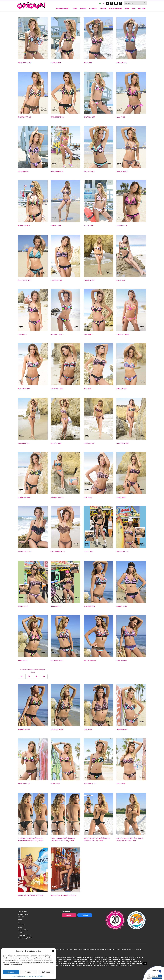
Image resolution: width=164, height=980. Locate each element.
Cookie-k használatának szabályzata (21, 976)
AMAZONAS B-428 (122, 334)
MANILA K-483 (23, 606)
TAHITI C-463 (55, 783)
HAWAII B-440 (121, 497)
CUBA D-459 (88, 729)
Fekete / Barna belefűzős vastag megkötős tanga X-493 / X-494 (63, 839)
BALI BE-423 (120, 280)
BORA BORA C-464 (90, 783)
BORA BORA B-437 (24, 497)
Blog (19, 922)
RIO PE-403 (88, 62)
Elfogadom (11, 972)
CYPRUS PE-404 (121, 62)
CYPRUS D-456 (121, 660)
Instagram (69, 915)
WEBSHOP (21, 917)
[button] (53, 951)
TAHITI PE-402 (56, 62)
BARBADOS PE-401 (24, 62)
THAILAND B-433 (23, 443)
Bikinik (20, 919)
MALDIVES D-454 (56, 660)
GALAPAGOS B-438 (57, 497)
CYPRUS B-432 (121, 388)
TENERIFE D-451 (89, 606)
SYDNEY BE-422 (89, 280)
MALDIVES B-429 (23, 388)
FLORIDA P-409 (23, 171)
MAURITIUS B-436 (122, 443)
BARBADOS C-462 (24, 783)
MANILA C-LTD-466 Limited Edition (30, 895)
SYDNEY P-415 (89, 225)
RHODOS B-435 (89, 443)
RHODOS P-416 (121, 225)
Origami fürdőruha (127, 949)
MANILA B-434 (56, 443)
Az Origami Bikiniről (23, 914)
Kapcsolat (21, 932)
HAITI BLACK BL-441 (24, 551)
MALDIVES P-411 (89, 171)
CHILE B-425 (22, 334)
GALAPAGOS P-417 (24, 280)
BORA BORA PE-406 (57, 116)
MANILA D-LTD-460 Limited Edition (63, 895)
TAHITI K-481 (88, 551)
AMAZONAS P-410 (57, 171)
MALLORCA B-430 (57, 388)
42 (29, 676)
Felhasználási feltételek (24, 935)
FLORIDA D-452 (121, 606)
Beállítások (46, 972)
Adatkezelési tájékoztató (38, 976)
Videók (20, 927)
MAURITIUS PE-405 (24, 116)
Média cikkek (21, 925)
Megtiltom (28, 972)
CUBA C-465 (120, 783)
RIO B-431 (87, 388)
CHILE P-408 (120, 116)
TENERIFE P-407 (89, 116)
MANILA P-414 (56, 225)
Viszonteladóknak (23, 930)
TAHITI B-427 (88, 334)
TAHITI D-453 (22, 660)
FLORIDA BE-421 (56, 280)
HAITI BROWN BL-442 (58, 551)
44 (36, 676)
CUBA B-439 (88, 497)
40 (21, 676)
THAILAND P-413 (23, 225)
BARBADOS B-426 (57, 334)
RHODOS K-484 (56, 606)
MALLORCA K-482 (122, 551)
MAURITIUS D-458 (57, 729)
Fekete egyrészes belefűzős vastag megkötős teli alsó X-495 (97, 839)
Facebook (85, 915)
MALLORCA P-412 (122, 171)
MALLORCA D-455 (90, 660)
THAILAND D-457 (24, 729)
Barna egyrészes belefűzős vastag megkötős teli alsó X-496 (129, 839)
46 (44, 676)
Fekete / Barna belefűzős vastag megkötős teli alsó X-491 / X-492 (30, 839)
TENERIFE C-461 (121, 729)
